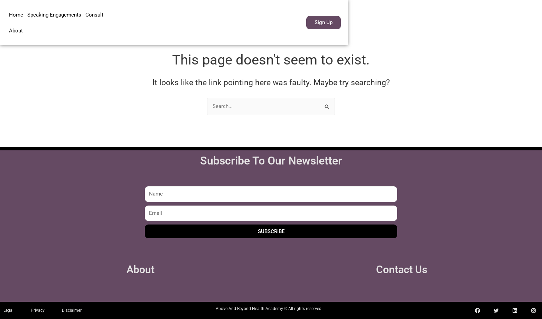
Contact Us (401, 269)
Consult (94, 20)
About (114, 20)
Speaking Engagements (54, 20)
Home (16, 20)
